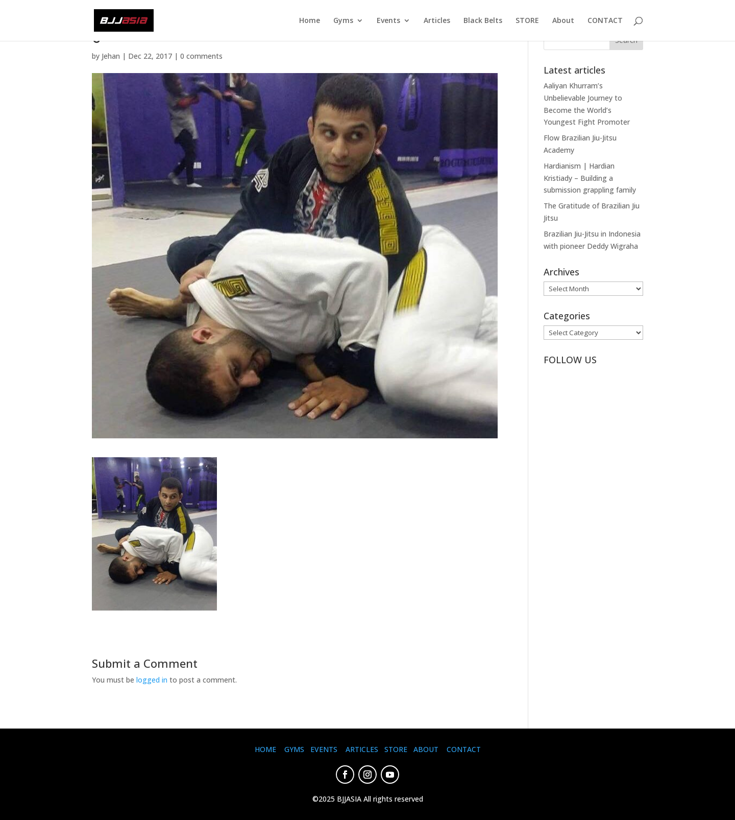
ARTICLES (362, 749)
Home (309, 21)
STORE (527, 21)
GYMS (294, 749)
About (563, 21)
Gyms (343, 21)
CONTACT (605, 21)
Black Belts (482, 21)
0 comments (201, 56)
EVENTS (323, 749)
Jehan (111, 56)
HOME (265, 749)
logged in (151, 680)
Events (388, 21)
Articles (437, 21)
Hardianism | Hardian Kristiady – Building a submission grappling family (590, 178)
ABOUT (425, 749)
